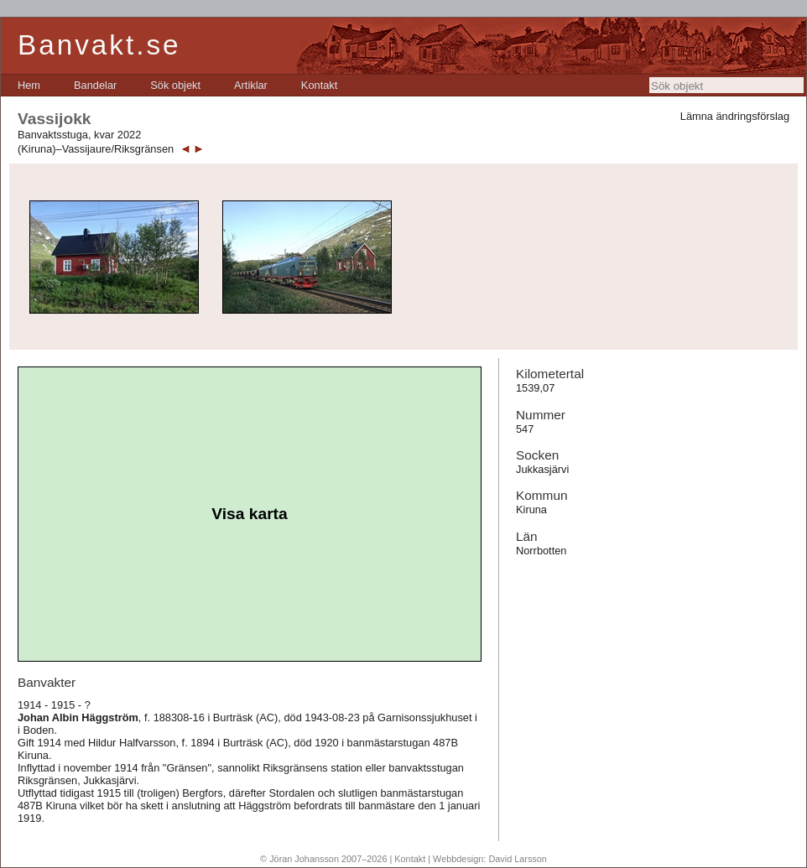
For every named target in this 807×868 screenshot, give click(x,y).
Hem (29, 85)
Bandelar (95, 85)
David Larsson (517, 859)
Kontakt (319, 85)
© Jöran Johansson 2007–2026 (323, 859)
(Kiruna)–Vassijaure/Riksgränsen (96, 149)
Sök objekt (175, 85)
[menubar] (177, 85)
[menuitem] (29, 85)
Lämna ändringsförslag (734, 116)
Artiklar (251, 85)
